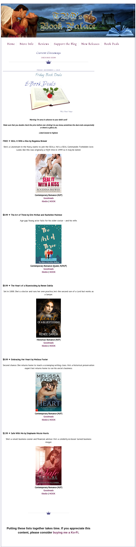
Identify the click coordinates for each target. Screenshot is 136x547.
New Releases (90, 44)
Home (11, 44)
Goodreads (48, 198)
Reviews (43, 44)
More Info (26, 44)
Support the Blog (65, 44)
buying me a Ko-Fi (65, 532)
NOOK (52, 201)
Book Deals (111, 44)
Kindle (45, 201)
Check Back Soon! (48, 58)
